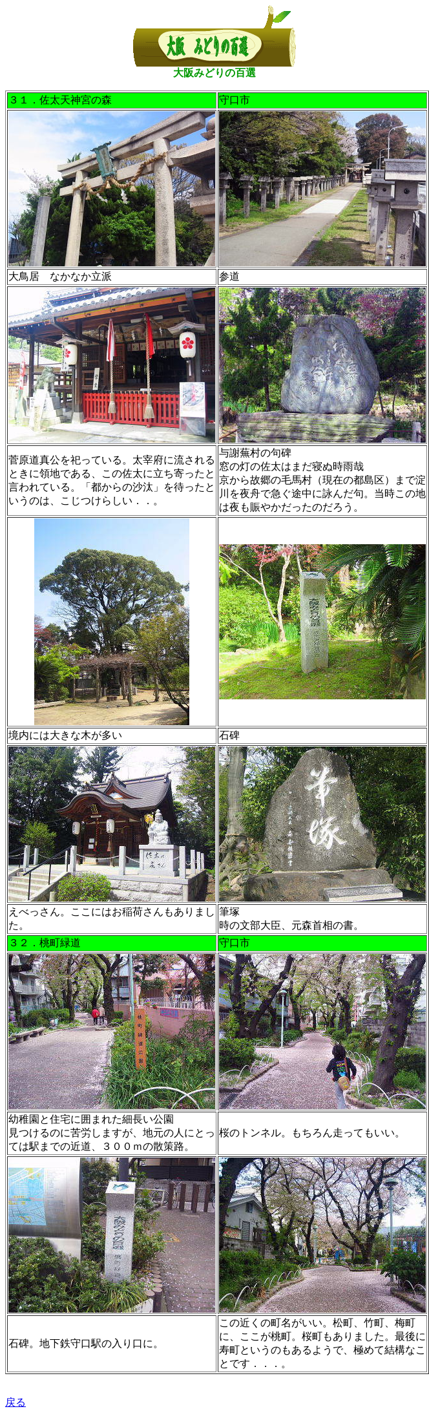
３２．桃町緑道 (44, 942)
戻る (15, 1402)
